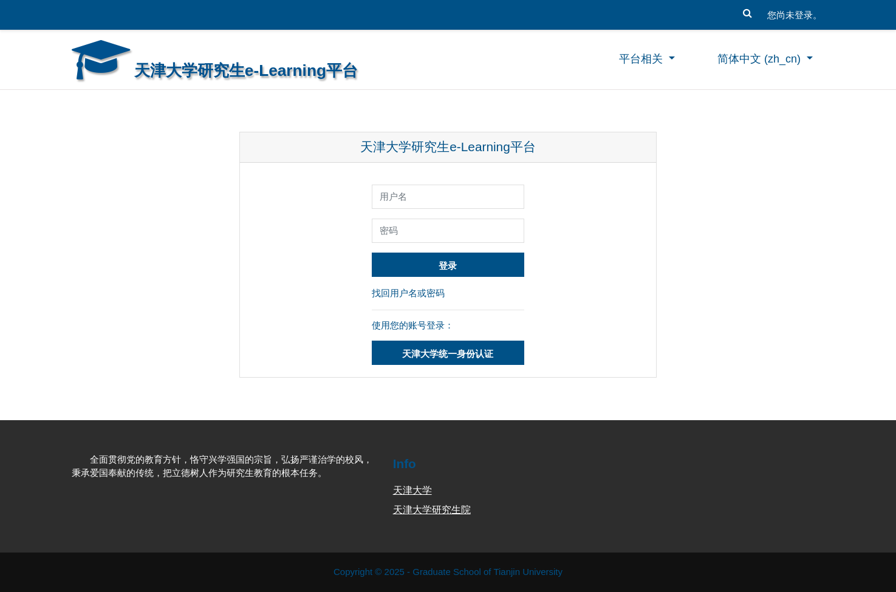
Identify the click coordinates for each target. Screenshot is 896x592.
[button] (748, 10)
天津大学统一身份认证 (447, 354)
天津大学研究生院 (432, 510)
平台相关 (642, 59)
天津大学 (412, 490)
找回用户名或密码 (408, 293)
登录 (448, 265)
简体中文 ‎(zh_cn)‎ (760, 59)
